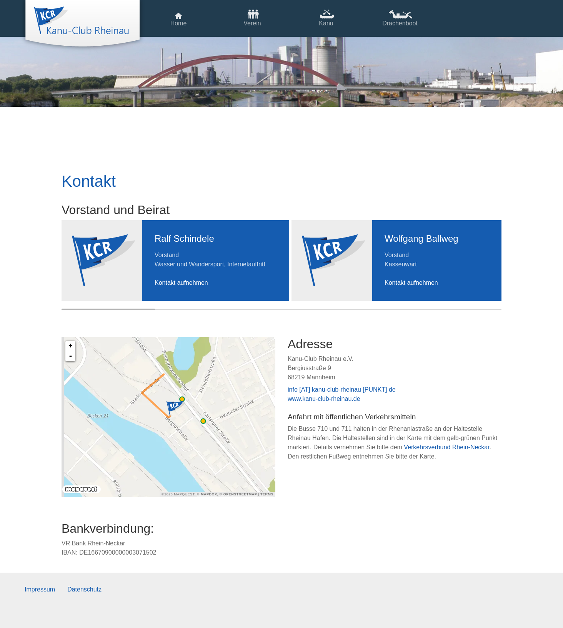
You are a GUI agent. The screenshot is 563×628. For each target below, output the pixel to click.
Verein (252, 23)
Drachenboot (400, 23)
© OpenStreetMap (238, 494)
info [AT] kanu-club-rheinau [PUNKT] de (342, 389)
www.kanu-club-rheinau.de (324, 398)
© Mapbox (207, 494)
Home (178, 23)
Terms (266, 494)
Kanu (326, 23)
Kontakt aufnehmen (181, 282)
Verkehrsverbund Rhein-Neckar (446, 447)
